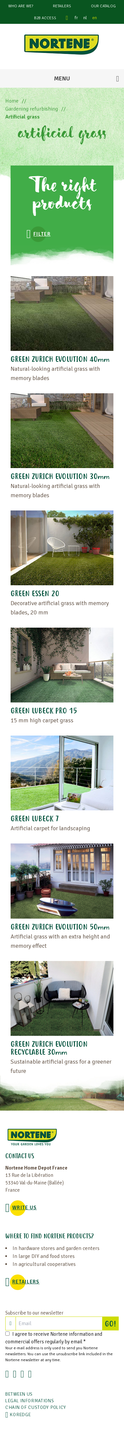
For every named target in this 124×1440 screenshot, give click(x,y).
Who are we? (20, 6)
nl (85, 18)
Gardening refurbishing (31, 109)
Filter (42, 234)
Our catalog (103, 6)
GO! (112, 1323)
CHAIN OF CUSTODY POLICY (35, 1407)
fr (76, 18)
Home (12, 101)
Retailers (62, 6)
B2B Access (45, 18)
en (94, 18)
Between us (19, 1394)
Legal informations (29, 1401)
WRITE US (24, 1208)
